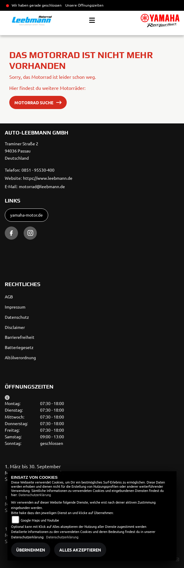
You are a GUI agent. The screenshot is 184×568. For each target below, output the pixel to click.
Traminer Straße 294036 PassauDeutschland (21, 151)
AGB (9, 296)
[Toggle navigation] (92, 20)
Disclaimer (15, 327)
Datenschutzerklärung (35, 494)
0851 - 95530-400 (38, 170)
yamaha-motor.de (26, 214)
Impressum (15, 306)
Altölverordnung (20, 357)
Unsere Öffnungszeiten (84, 5)
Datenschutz (17, 317)
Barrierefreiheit (19, 337)
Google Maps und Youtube (40, 520)
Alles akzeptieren (80, 549)
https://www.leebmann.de (47, 178)
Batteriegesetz (19, 347)
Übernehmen (30, 549)
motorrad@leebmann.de (42, 186)
